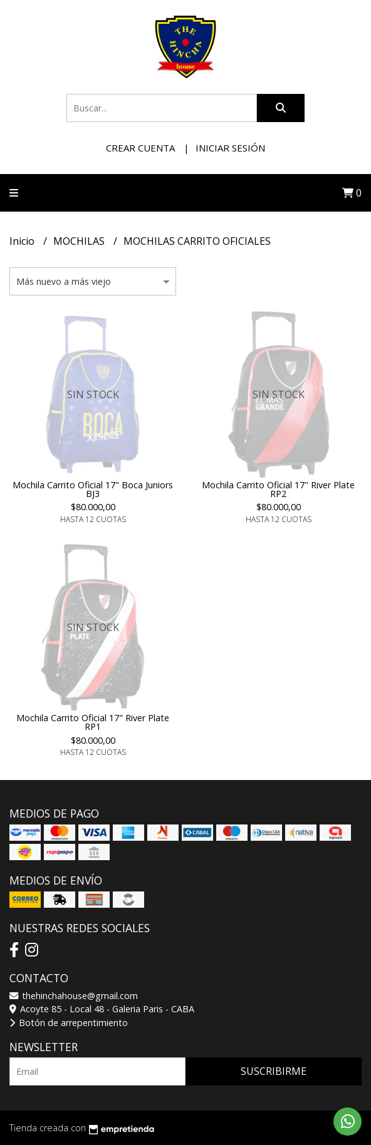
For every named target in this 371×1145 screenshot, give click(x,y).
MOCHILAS (80, 241)
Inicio (23, 241)
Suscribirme (273, 1071)
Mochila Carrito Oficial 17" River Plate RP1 (92, 722)
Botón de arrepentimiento (68, 1023)
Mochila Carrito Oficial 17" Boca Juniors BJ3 (93, 489)
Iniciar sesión (230, 147)
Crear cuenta (140, 147)
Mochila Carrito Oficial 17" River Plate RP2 (278, 489)
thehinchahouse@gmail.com (73, 996)
